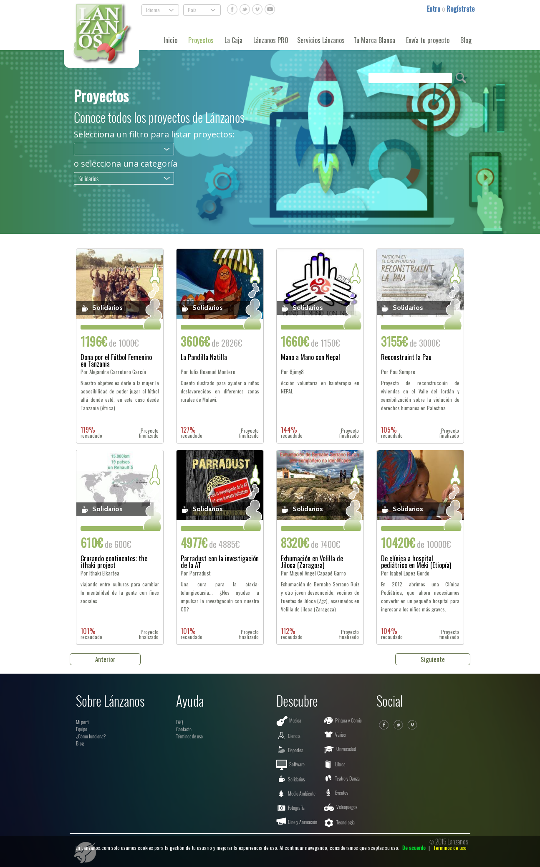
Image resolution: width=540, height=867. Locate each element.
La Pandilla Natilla (204, 358)
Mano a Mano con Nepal (310, 358)
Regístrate (460, 9)
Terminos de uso (450, 847)
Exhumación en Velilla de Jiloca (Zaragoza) (312, 561)
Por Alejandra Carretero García (113, 372)
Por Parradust (196, 573)
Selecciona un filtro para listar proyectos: (154, 134)
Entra (434, 9)
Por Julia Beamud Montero (208, 372)
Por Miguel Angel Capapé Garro (313, 573)
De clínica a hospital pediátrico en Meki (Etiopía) (416, 561)
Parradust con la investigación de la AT (220, 561)
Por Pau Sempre (398, 372)
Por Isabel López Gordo (405, 573)
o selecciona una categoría (125, 164)
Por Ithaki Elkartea (100, 573)
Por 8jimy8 (292, 372)
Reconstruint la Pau (406, 358)
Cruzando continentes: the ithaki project (114, 561)
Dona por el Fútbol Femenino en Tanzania (116, 360)
